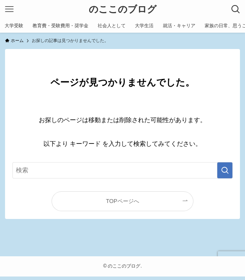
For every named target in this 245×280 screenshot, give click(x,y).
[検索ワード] (122, 170)
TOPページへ (122, 201)
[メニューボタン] (9, 9)
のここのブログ (123, 9)
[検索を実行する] (225, 170)
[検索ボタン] (235, 9)
